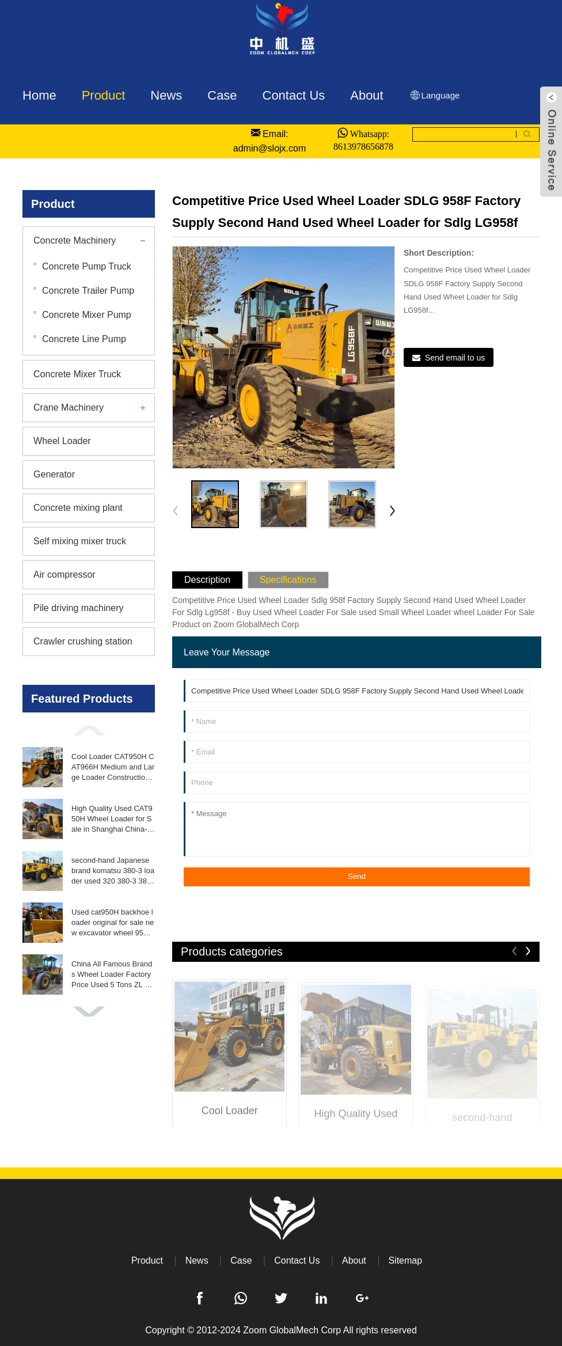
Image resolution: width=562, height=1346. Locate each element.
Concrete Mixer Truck (77, 374)
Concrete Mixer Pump (86, 315)
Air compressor (64, 574)
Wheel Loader (62, 441)
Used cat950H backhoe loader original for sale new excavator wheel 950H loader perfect (112, 923)
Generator (54, 474)
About (354, 1260)
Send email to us (455, 357)
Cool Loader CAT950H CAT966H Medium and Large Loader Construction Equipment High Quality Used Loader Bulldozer (112, 767)
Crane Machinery (68, 407)
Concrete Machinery (74, 240)
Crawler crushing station (82, 641)
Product (147, 1260)
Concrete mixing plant (78, 508)
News (196, 1260)
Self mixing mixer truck (79, 541)
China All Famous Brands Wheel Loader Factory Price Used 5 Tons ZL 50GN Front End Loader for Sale (112, 975)
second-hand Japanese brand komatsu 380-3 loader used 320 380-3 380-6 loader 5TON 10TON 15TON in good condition (112, 871)
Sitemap (405, 1260)
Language (434, 95)
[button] (88, 730)
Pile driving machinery (78, 608)
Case (241, 1260)
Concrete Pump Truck (86, 266)
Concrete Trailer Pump (88, 290)
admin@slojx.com (269, 148)
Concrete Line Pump (84, 339)
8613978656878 (363, 146)
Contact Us (297, 1260)
